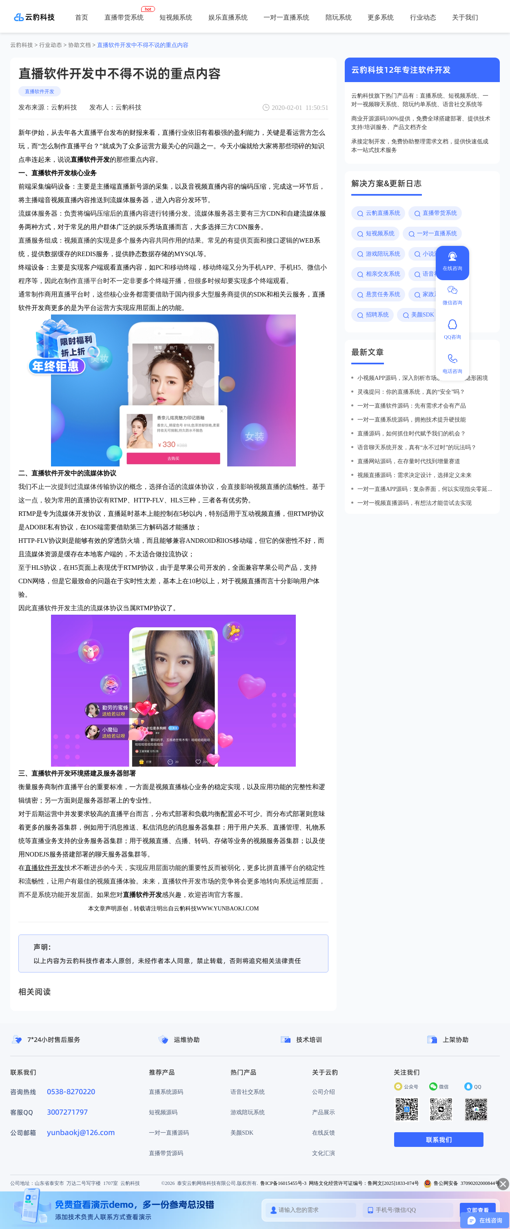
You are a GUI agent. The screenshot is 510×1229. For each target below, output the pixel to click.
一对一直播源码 (169, 1133)
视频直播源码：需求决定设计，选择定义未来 (414, 475)
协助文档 (79, 45)
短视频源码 (163, 1112)
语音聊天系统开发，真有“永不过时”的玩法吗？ (417, 447)
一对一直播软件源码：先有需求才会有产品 (411, 405)
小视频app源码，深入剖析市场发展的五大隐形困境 (422, 378)
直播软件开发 (39, 91)
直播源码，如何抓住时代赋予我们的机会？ (411, 433)
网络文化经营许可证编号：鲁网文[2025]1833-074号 (364, 1183)
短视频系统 (176, 17)
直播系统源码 (166, 1092)
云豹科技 (21, 45)
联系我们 (439, 1139)
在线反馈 (323, 1133)
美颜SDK (242, 1133)
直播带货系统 (124, 17)
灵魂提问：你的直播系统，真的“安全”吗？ (411, 392)
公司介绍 (323, 1092)
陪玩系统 (339, 17)
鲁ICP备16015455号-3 (283, 1183)
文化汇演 (323, 1153)
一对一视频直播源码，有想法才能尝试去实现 (414, 503)
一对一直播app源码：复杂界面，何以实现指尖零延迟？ (425, 489)
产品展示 (323, 1112)
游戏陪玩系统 (248, 1112)
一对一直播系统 (286, 17)
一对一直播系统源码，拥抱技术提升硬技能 (411, 419)
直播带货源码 (166, 1153)
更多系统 (381, 17)
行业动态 (423, 17)
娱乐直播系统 (228, 17)
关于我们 (465, 17)
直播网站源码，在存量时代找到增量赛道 (408, 461)
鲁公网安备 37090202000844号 (462, 1183)
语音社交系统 (248, 1092)
